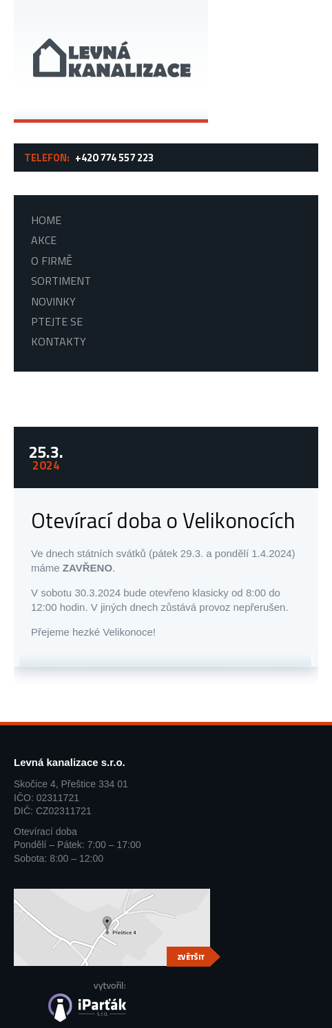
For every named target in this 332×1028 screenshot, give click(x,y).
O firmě (51, 261)
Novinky (53, 302)
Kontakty (58, 342)
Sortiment (61, 281)
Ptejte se (57, 322)
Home (46, 220)
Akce (43, 240)
